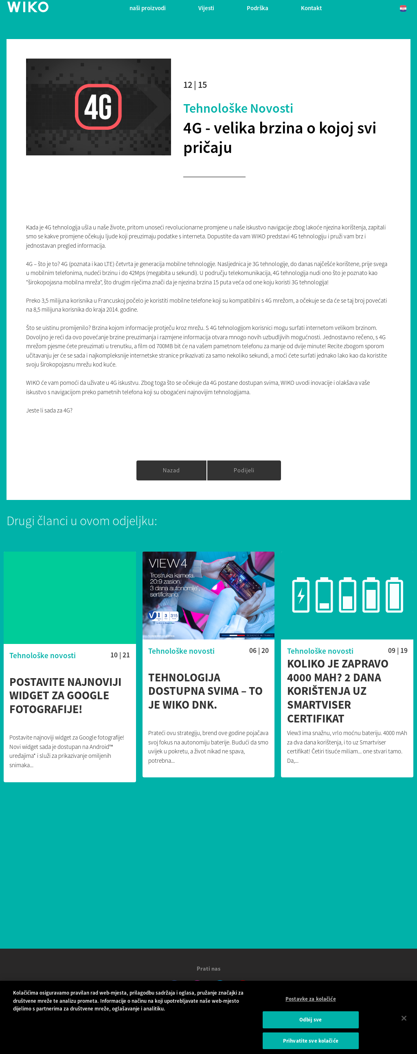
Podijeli (244, 470)
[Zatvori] (404, 1021)
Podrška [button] (257, 8)
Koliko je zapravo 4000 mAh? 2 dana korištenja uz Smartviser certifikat (337, 691)
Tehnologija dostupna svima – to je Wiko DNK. (205, 691)
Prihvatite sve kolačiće (310, 1043)
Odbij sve (310, 1022)
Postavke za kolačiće (310, 1001)
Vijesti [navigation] (206, 8)
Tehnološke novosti (238, 108)
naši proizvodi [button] (147, 8)
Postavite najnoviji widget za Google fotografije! (65, 695)
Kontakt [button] (311, 8)
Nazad (171, 470)
